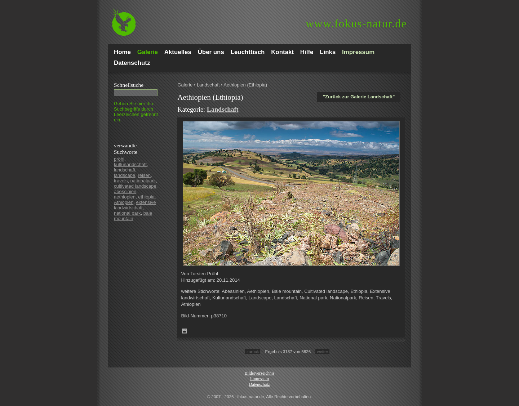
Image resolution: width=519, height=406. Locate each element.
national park (127, 213)
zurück (253, 351)
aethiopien (125, 197)
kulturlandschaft (130, 164)
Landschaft (209, 85)
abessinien (125, 191)
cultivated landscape (135, 186)
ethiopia (146, 197)
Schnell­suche (128, 85)
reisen (144, 175)
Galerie (185, 85)
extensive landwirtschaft (135, 205)
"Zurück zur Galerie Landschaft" (359, 96)
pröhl (119, 159)
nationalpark (143, 180)
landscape (124, 175)
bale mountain (133, 215)
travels (121, 180)
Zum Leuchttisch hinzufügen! (184, 331)
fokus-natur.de (356, 23)
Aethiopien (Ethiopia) (245, 85)
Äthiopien (123, 202)
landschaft (124, 170)
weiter (322, 351)
